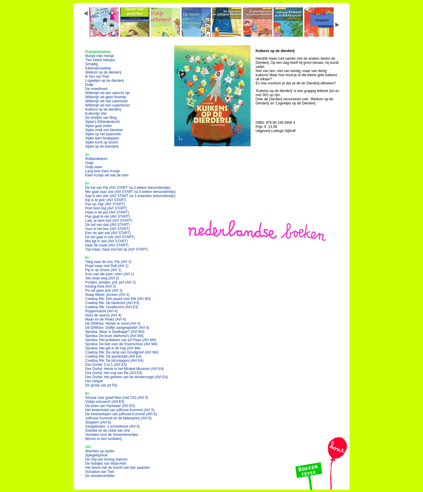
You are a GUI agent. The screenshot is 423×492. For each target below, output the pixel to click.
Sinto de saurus (103, 315)
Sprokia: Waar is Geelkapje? (114, 332)
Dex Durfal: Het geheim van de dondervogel (126, 377)
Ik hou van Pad (97, 76)
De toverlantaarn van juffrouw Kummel (121, 414)
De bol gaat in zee (110, 237)
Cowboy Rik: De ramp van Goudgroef (121, 352)
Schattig (91, 64)
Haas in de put (107, 212)
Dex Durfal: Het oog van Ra (113, 373)
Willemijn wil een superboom (107, 105)
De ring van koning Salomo (106, 459)
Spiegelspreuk (96, 455)
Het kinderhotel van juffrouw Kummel (120, 410)
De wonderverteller (100, 476)
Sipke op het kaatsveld (103, 134)
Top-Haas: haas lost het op (116, 249)
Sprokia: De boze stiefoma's (114, 336)
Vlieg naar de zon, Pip (108, 262)
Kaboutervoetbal (98, 68)
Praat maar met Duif (106, 266)
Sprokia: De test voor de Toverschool (121, 344)
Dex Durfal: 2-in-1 (106, 365)
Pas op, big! (105, 204)
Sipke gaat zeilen (98, 126)
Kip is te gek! (105, 200)
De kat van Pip (127, 188)
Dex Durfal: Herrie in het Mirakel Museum (124, 369)
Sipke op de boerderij (101, 146)
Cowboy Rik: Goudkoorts (111, 307)
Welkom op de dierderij (103, 72)
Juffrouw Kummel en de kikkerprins (118, 418)
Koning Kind (100, 286)
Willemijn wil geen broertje (105, 97)
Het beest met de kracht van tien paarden (117, 468)
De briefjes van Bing (101, 118)
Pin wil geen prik (103, 290)
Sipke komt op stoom (101, 142)
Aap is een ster (130, 196)
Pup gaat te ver (107, 216)
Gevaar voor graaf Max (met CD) (116, 398)
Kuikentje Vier (96, 113)
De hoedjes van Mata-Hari (105, 463)
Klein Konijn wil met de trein (106, 175)
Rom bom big (106, 208)
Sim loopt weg (102, 278)
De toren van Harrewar (110, 406)
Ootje (89, 163)
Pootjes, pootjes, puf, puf (110, 282)
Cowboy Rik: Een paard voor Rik (118, 299)
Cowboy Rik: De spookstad (113, 356)
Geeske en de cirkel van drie (107, 430)
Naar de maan (106, 245)
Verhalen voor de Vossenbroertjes (111, 435)
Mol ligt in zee (106, 241)
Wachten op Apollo (100, 451)
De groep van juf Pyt (101, 385)
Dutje (89, 85)
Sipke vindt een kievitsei (104, 130)
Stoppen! (98, 422)
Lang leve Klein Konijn (102, 171)
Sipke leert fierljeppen (102, 138)
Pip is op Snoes (103, 270)
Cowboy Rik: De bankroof (112, 303)
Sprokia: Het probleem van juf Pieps (120, 340)
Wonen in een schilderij (103, 439)
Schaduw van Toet (99, 472)
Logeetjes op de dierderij (104, 81)
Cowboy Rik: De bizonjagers (114, 360)
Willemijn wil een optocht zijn (107, 93)
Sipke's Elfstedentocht (102, 122)
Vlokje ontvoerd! (105, 402)
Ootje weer (93, 167)
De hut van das (107, 225)
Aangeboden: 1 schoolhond (112, 426)
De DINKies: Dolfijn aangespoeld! (117, 328)
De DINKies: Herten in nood (112, 323)
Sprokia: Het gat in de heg (113, 348)
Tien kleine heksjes (100, 60)
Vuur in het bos (107, 229)
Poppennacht (101, 311)
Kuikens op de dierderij (103, 109)
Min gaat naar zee (130, 192)
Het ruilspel (94, 381)
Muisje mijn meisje (99, 56)
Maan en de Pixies (105, 319)
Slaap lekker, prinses (107, 295)
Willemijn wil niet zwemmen (106, 101)
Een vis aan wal (108, 233)
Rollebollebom (96, 159)
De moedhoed (96, 89)
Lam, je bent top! (108, 221)
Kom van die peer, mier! (109, 274)
